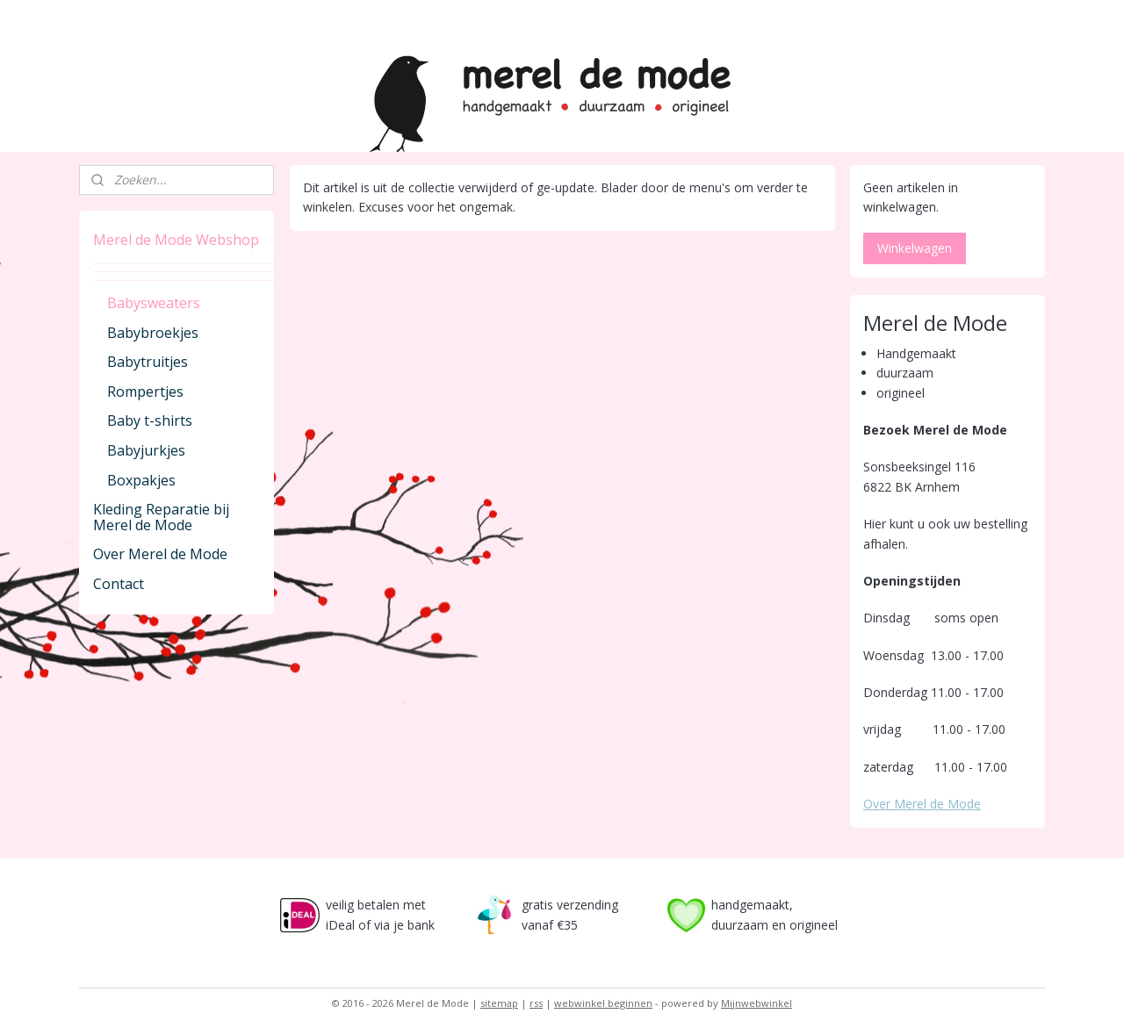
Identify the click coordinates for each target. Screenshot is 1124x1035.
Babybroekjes (152, 332)
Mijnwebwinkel (756, 1003)
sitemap (499, 1003)
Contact (118, 583)
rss (536, 1003)
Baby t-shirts (149, 420)
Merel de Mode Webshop (176, 239)
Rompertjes (145, 391)
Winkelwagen (914, 248)
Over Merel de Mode (160, 554)
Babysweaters (153, 303)
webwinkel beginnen (603, 1003)
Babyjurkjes (146, 450)
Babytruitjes (147, 361)
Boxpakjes (141, 480)
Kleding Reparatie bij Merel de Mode (161, 517)
